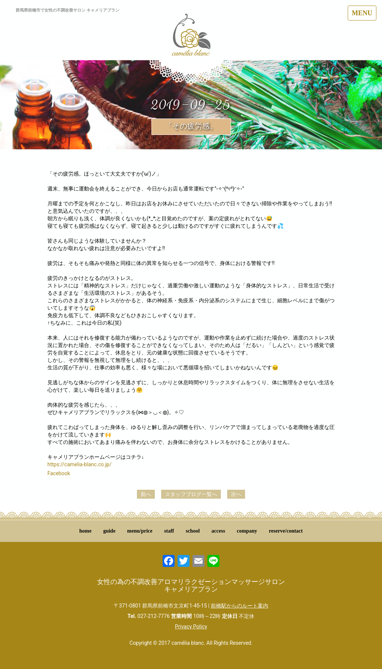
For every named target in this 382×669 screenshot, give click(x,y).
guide (109, 531)
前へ (146, 494)
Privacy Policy (191, 626)
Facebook (58, 473)
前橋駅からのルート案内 (239, 606)
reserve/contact (286, 531)
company (247, 531)
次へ (236, 494)
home (85, 531)
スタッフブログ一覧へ (191, 494)
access (218, 531)
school (193, 531)
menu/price (140, 531)
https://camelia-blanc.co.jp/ (79, 464)
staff (169, 531)
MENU (362, 13)
